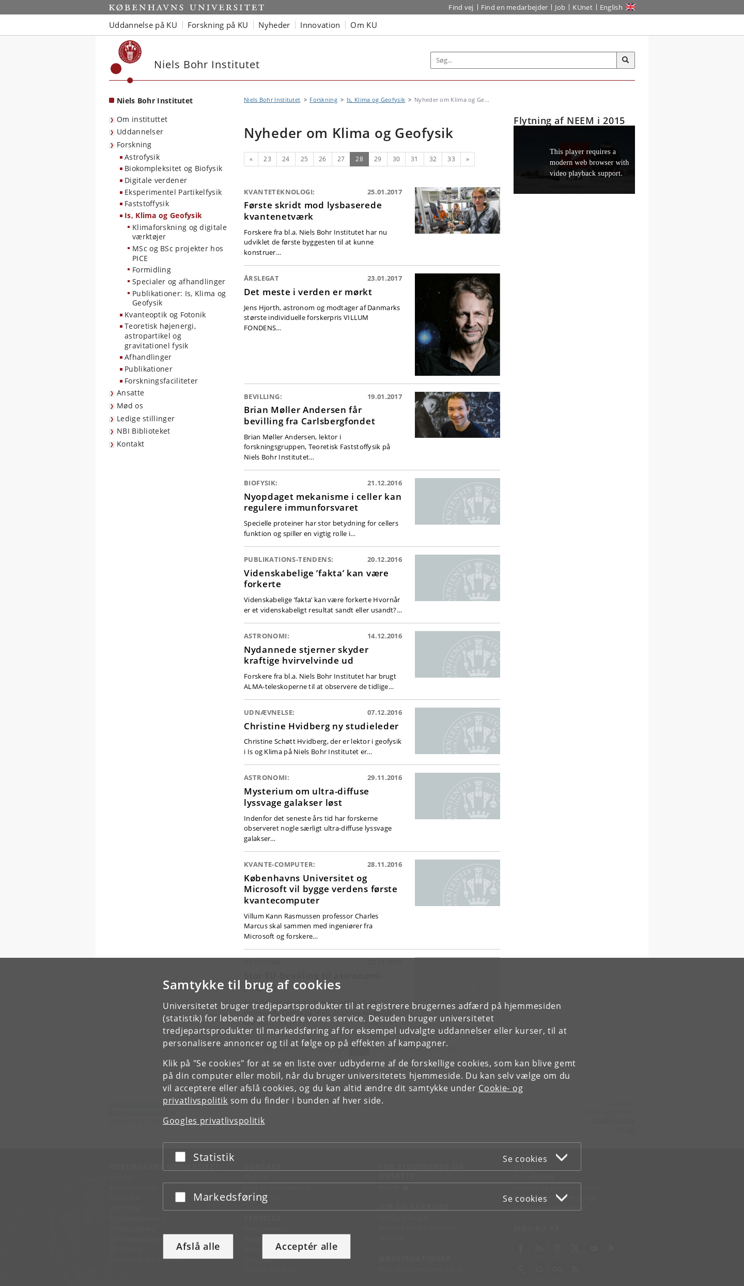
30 (396, 159)
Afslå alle (198, 1246)
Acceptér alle (306, 1246)
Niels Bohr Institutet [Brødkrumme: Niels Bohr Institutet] (272, 99)
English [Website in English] (611, 7)
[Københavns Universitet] (126, 61)
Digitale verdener (156, 180)
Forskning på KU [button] (218, 25)
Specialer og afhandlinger (179, 281)
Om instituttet (142, 119)
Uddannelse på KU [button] (143, 25)
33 (451, 159)
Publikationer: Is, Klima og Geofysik (179, 298)
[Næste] (467, 159)
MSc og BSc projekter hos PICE (177, 253)
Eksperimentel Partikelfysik (173, 192)
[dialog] (372, 1122)
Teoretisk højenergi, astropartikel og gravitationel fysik (160, 335)
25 (304, 159)
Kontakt (130, 444)
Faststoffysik (147, 203)
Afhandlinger (148, 357)
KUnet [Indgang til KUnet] (582, 7)
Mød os (130, 405)
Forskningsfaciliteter (161, 381)
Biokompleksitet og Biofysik (173, 168)
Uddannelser (140, 131)
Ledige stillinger (146, 418)
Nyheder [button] (274, 25)
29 (378, 159)
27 (341, 159)
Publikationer (149, 369)
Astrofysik (142, 157)
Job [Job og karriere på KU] (560, 7)
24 (286, 159)
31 (415, 159)
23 (267, 159)
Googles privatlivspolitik (214, 1120)
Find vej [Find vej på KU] (460, 7)
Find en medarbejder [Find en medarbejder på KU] (514, 7)
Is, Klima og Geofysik (163, 215)
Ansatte (130, 392)
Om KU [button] (363, 25)
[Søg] (625, 60)
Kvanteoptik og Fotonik (165, 314)
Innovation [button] (320, 25)
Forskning (134, 144)
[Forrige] (251, 159)
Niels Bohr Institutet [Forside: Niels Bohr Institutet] (155, 100)
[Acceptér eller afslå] (183, 1156)
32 (433, 159)
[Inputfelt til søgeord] (523, 60)
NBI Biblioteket (144, 431)
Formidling (151, 269)
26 (323, 159)
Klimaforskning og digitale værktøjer (179, 232)
